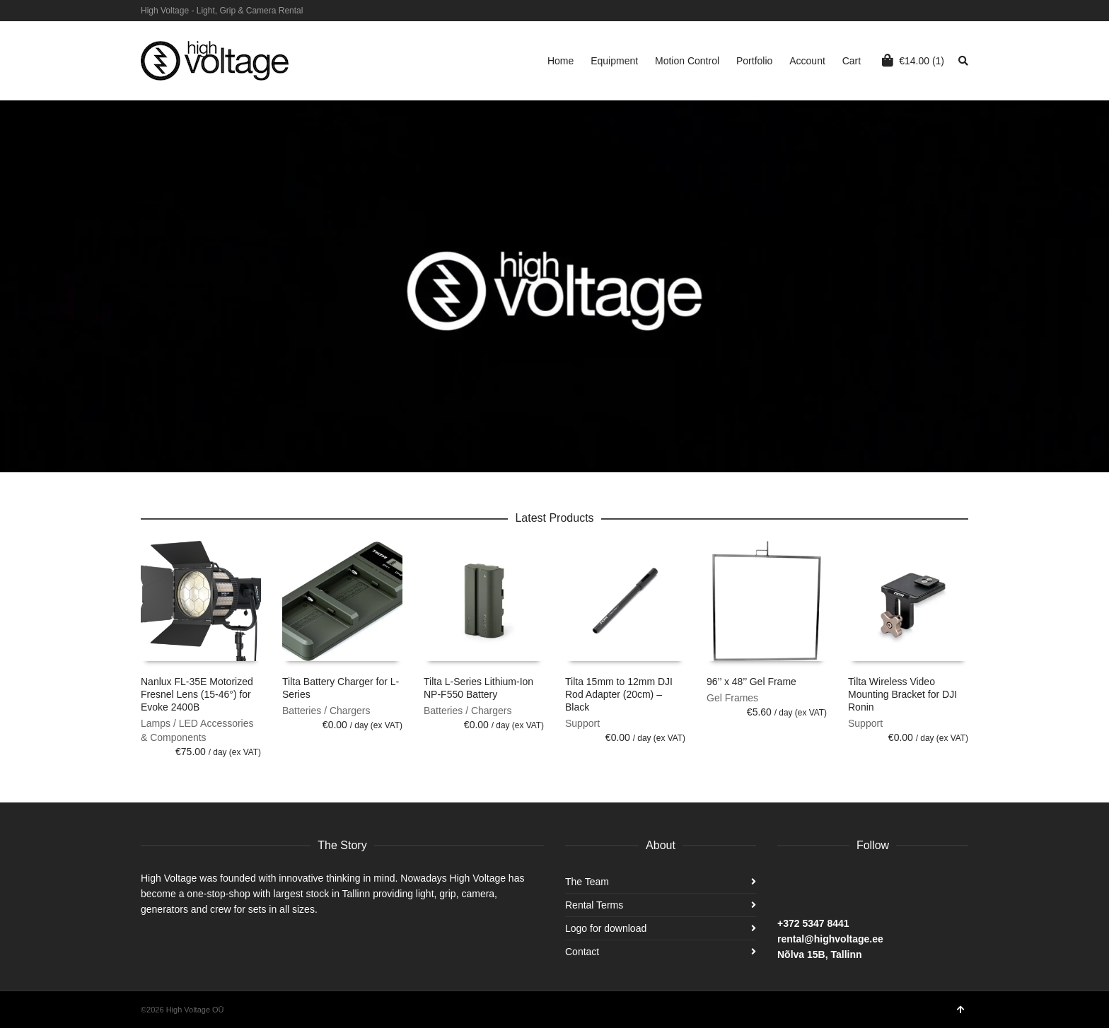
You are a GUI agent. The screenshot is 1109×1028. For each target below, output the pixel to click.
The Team (587, 881)
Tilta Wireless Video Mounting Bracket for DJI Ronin (902, 694)
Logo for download (605, 928)
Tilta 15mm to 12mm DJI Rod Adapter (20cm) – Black (619, 694)
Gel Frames (732, 697)
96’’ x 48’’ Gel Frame (751, 681)
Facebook (966, 10)
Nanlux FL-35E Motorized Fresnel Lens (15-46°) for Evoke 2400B (197, 694)
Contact (582, 951)
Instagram (946, 10)
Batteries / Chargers (326, 710)
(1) (913, 60)
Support (582, 723)
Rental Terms (594, 905)
